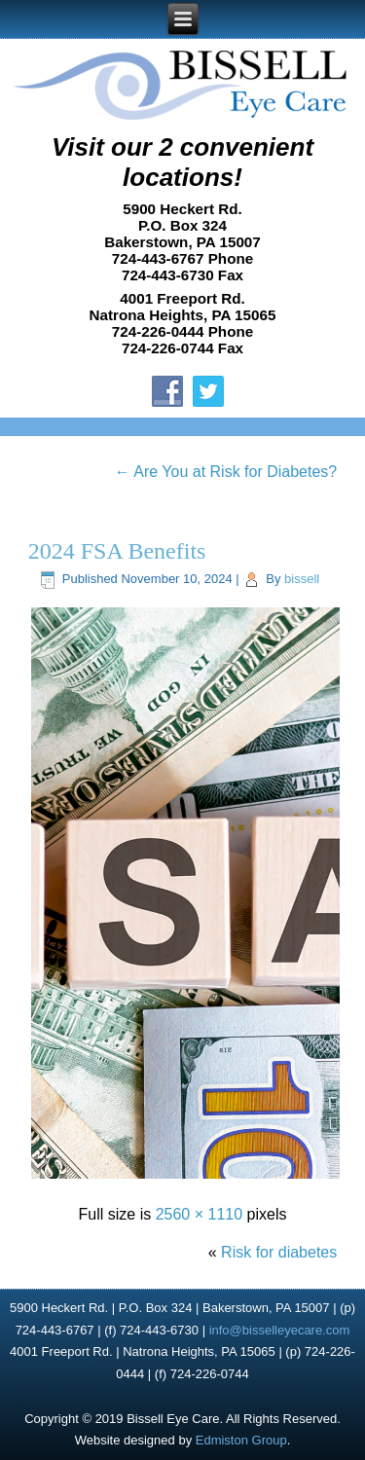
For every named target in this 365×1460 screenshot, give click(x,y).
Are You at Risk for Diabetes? (226, 471)
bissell (301, 578)
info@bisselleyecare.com (279, 1330)
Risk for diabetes (279, 1252)
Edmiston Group (241, 1440)
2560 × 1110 (199, 1214)
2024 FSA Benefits (117, 551)
